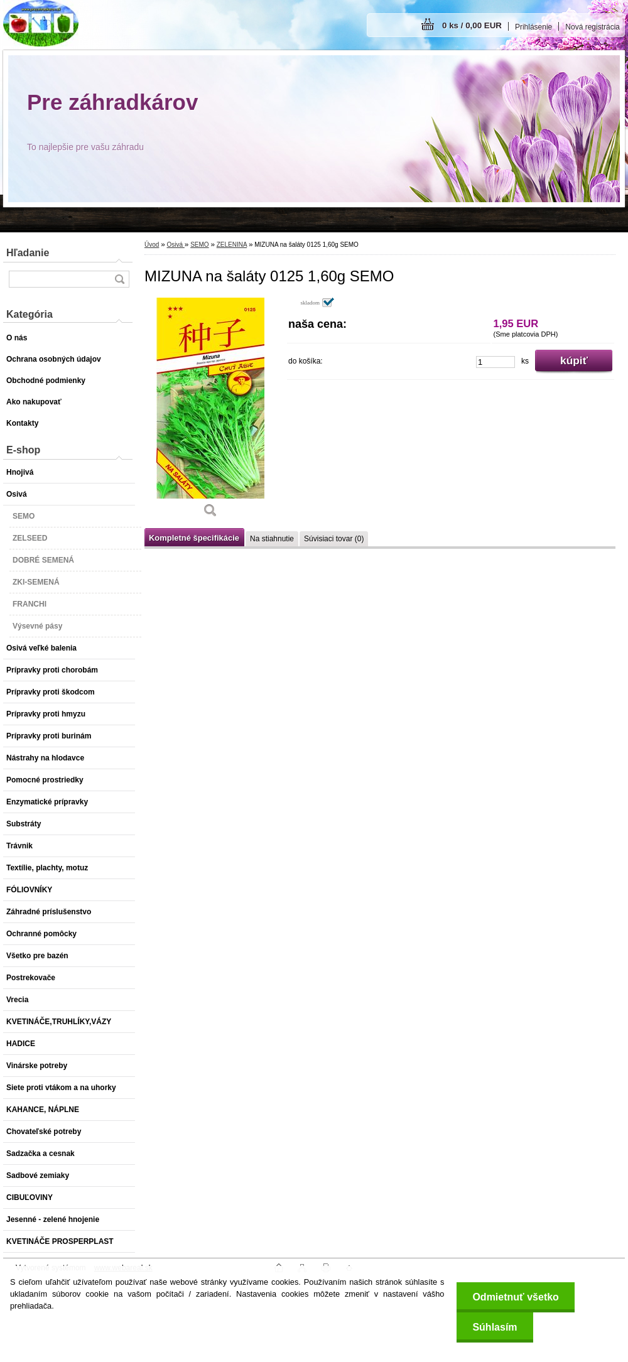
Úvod (151, 244)
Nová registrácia (592, 27)
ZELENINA (232, 244)
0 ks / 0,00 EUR (472, 25)
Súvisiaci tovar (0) (334, 538)
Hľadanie (27, 252)
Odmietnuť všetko (515, 1297)
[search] (119, 279)
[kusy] (495, 362)
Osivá (175, 244)
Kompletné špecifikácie (194, 538)
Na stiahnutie (272, 538)
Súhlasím (494, 1327)
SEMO (199, 244)
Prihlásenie (533, 27)
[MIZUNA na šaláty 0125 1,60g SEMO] (210, 412)
